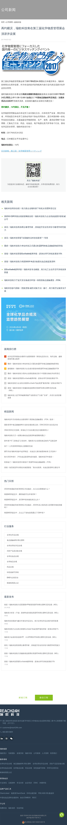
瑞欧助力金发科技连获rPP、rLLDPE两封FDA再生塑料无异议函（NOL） (31, 637)
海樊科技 (3, 808)
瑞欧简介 (3, 753)
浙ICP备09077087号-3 (33, 818)
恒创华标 (20, 808)
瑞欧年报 (28, 753)
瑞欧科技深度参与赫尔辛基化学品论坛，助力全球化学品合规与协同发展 (31, 621)
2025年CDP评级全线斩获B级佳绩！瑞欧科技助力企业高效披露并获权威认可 (35, 217)
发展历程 (20, 753)
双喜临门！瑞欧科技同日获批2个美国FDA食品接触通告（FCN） (28, 462)
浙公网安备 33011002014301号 (33, 822)
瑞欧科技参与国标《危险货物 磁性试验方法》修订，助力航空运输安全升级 (35, 289)
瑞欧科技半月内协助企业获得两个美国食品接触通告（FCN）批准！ (29, 419)
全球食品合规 (12, 562)
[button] (61, 338)
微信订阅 (44, 697)
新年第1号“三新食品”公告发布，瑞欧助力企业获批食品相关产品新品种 (30, 441)
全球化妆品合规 (13, 556)
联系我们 (53, 753)
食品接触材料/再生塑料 (15, 540)
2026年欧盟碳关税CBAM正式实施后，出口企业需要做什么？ (27, 489)
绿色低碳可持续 (13, 572)
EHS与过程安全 (12, 578)
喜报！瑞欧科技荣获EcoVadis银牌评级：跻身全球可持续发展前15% (33, 254)
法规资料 (11, 783)
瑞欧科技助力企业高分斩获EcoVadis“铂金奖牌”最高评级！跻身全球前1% (35, 383)
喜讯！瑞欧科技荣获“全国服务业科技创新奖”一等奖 (26, 238)
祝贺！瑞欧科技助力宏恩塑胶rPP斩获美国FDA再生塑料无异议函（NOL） (31, 605)
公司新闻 (9, 22)
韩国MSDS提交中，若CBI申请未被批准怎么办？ (22, 500)
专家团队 (11, 753)
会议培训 (28, 783)
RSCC (34, 798)
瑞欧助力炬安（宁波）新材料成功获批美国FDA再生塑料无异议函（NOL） (32, 613)
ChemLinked (4, 793)
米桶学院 (42, 783)
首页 (3, 22)
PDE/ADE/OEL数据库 (46, 793)
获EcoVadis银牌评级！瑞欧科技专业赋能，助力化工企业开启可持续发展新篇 (35, 271)
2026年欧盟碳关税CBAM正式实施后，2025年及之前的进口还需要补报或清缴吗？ (33, 506)
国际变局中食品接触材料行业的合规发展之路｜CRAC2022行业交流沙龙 (31, 425)
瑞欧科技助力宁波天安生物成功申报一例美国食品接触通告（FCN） (33, 280)
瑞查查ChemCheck (18, 793)
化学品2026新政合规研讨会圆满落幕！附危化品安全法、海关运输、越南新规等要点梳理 (35, 357)
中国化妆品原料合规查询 (9, 798)
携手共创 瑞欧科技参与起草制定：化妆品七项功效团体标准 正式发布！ (30, 451)
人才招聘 (45, 753)
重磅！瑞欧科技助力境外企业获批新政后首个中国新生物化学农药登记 (34, 373)
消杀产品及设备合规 (14, 551)
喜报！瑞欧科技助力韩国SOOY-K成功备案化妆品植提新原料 (29, 261)
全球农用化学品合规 (14, 546)
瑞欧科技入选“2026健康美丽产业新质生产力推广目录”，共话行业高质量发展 (34, 396)
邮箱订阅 (23, 697)
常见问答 (20, 783)
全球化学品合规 (13, 535)
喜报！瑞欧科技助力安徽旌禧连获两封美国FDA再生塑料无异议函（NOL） (32, 389)
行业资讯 (3, 783)
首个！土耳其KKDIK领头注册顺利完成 (18, 446)
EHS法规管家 (32, 793)
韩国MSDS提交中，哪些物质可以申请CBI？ (20, 494)
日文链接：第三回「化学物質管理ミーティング (21, 151)
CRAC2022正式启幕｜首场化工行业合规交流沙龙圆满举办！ (26, 430)
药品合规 (10, 567)
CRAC (36, 783)
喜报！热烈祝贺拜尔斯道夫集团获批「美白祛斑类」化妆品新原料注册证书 (32, 467)
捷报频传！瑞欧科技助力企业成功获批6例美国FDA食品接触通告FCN (33, 369)
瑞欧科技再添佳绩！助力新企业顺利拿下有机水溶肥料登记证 (30, 208)
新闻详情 (17, 22)
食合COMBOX (25, 798)
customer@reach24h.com (12, 728)
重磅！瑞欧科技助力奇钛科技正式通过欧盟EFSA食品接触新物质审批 (33, 246)
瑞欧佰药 (11, 808)
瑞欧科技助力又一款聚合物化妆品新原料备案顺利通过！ (25, 435)
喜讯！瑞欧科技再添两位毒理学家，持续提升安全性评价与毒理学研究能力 (35, 228)
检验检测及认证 (13, 583)
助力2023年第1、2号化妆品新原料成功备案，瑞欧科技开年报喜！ (29, 457)
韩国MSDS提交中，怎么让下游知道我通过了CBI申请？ (24, 513)
